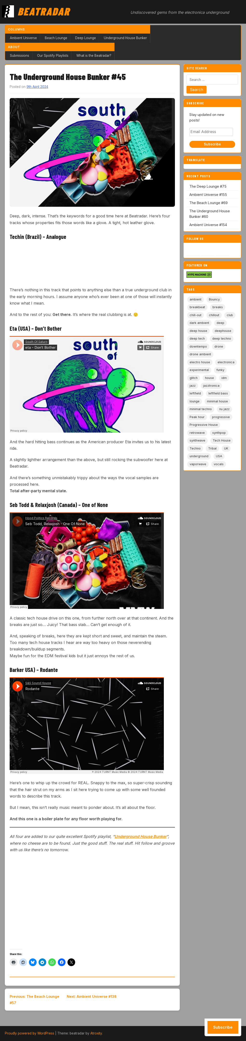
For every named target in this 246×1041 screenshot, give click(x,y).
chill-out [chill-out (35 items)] (195, 315)
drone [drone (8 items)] (218, 346)
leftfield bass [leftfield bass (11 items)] (218, 393)
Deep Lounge (85, 38)
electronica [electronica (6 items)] (226, 362)
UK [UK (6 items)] (226, 448)
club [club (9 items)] (230, 315)
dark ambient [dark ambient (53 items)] (199, 323)
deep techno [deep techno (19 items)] (221, 338)
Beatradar (44, 11)
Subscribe (212, 144)
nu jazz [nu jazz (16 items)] (224, 409)
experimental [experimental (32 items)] (199, 370)
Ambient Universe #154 (208, 225)
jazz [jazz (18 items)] (193, 385)
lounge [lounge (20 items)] (194, 401)
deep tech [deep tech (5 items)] (197, 338)
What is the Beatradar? (93, 55)
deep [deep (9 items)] (220, 323)
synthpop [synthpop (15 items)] (219, 433)
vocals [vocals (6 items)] (219, 464)
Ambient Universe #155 (208, 195)
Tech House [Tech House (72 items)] (222, 440)
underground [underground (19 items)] (199, 456)
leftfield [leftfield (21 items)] (195, 393)
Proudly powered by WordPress (29, 1033)
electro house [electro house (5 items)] (200, 362)
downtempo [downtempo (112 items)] (198, 346)
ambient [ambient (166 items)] (195, 299)
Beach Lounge (56, 38)
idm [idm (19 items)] (224, 378)
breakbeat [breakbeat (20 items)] (197, 307)
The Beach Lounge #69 (208, 203)
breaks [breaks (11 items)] (218, 307)
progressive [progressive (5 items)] (221, 417)
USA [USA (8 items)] (219, 456)
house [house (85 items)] (209, 378)
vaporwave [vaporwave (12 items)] (198, 464)
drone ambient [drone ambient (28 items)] (200, 354)
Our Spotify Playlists (52, 55)
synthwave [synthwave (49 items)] (197, 440)
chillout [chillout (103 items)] (214, 315)
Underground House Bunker (125, 38)
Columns (16, 29)
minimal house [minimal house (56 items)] (217, 401)
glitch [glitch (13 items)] (194, 378)
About (14, 47)
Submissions (19, 55)
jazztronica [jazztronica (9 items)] (211, 385)
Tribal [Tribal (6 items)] (212, 448)
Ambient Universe (23, 38)
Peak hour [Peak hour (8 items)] (197, 417)
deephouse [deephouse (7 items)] (223, 331)
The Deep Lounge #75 (207, 186)
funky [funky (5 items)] (220, 370)
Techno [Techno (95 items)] (195, 448)
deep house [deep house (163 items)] (198, 331)
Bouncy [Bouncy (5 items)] (214, 299)
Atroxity (96, 1033)
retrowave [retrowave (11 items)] (197, 433)
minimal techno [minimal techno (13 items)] (201, 409)
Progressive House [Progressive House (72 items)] (204, 425)
